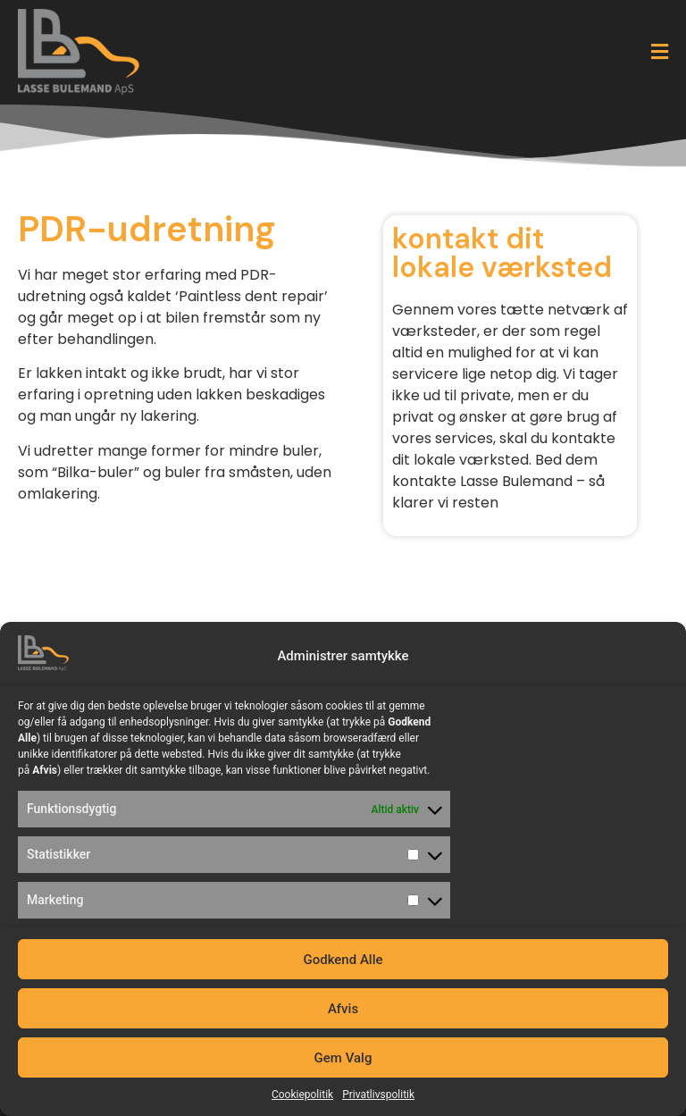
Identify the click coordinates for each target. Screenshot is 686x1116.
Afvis (343, 1009)
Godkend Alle (342, 960)
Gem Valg (343, 1058)
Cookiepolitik (302, 1094)
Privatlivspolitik (378, 1094)
